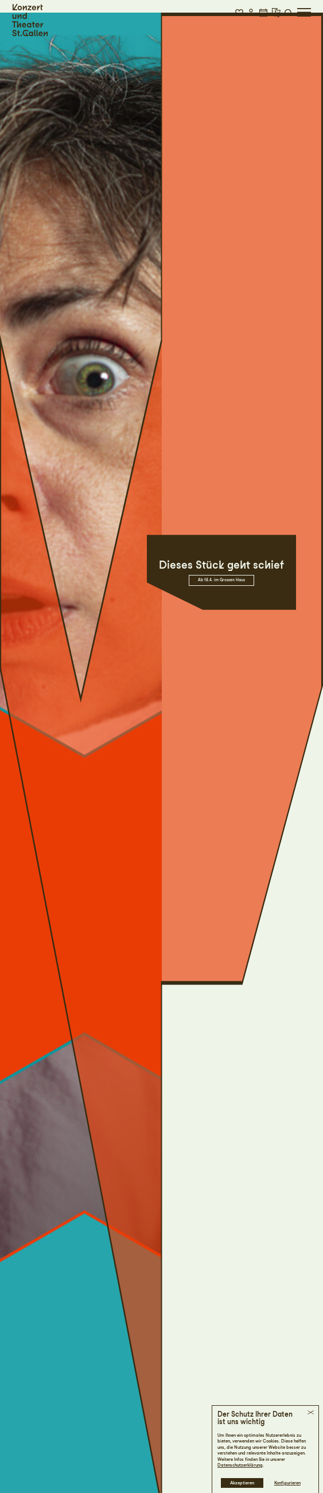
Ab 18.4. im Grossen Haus (221, 580)
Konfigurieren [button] (287, 1483)
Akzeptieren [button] (242, 1483)
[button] (239, 12)
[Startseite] (29, 20)
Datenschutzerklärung (240, 1465)
